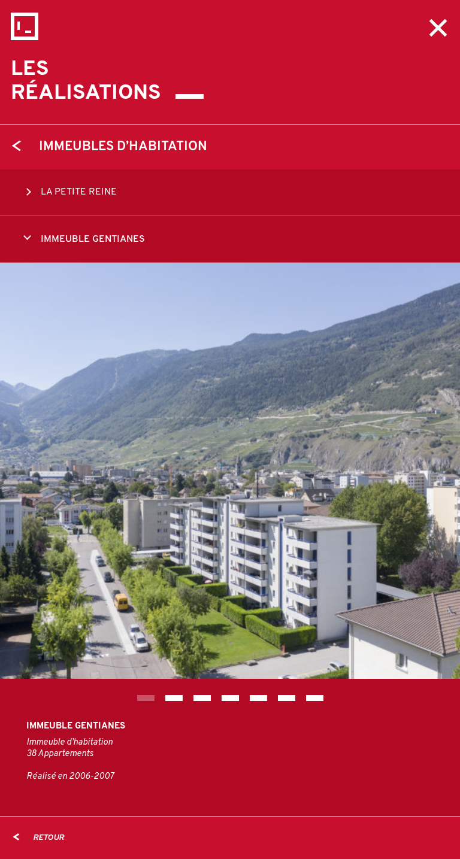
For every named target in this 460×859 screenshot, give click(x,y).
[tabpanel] (230, 471)
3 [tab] (202, 698)
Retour (38, 837)
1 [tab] (146, 698)
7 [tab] (314, 698)
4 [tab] (230, 698)
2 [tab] (174, 698)
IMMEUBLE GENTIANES (84, 238)
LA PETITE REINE (70, 192)
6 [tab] (286, 698)
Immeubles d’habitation (109, 147)
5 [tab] (258, 698)
